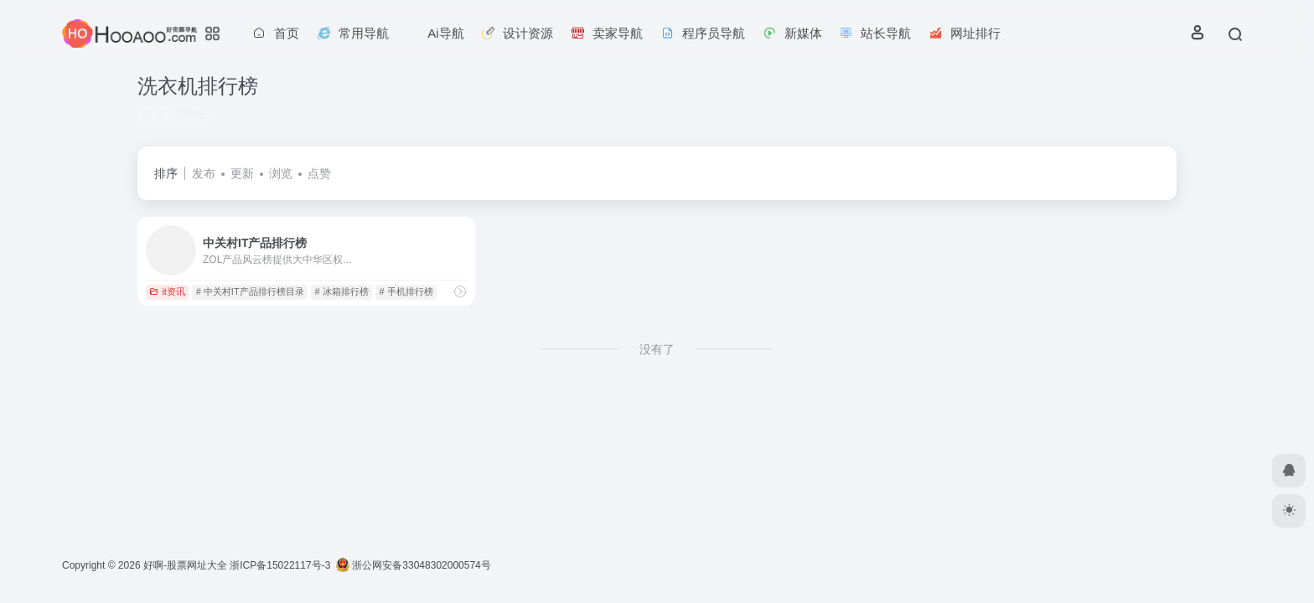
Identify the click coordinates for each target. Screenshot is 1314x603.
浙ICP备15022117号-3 (280, 565)
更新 (242, 173)
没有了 (657, 349)
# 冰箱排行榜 (341, 291)
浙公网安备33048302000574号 (413, 565)
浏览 (280, 173)
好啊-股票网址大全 (185, 565)
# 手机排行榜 (405, 291)
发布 (203, 173)
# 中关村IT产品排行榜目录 (250, 291)
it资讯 (167, 291)
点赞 (319, 173)
